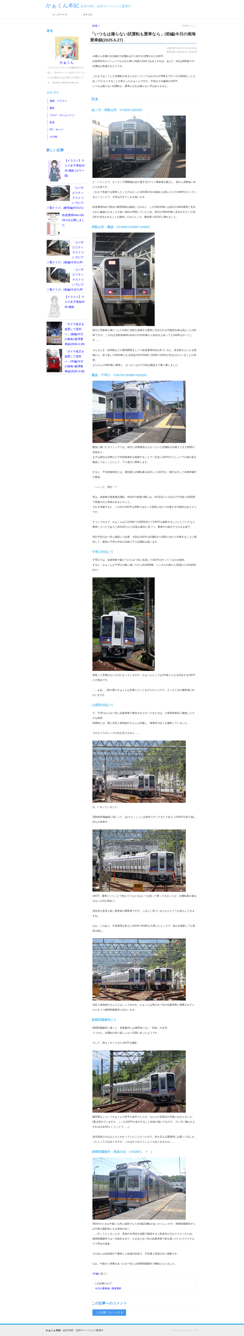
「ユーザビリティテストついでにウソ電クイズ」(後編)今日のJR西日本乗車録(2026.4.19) (65, 252)
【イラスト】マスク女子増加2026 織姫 (65, 306)
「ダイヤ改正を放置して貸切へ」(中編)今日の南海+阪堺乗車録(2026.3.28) (65, 361)
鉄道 (94, 25)
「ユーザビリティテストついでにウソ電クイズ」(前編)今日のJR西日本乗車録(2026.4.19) (65, 280)
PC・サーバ (56, 129)
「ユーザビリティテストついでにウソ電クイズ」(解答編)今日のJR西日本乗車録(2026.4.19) (65, 198)
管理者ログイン (189, 26)
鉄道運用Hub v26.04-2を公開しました (65, 224)
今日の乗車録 (102, 1288)
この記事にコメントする (109, 1312)
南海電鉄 (116, 1288)
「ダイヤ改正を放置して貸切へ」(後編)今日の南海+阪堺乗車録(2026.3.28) (65, 334)
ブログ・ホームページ (62, 115)
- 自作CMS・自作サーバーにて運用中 (74, 1330)
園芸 (52, 108)
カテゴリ (88, 14)
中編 (95, 1273)
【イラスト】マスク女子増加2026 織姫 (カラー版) (65, 169)
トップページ (59, 14)
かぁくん (66, 50)
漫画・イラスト (58, 101)
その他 (53, 136)
